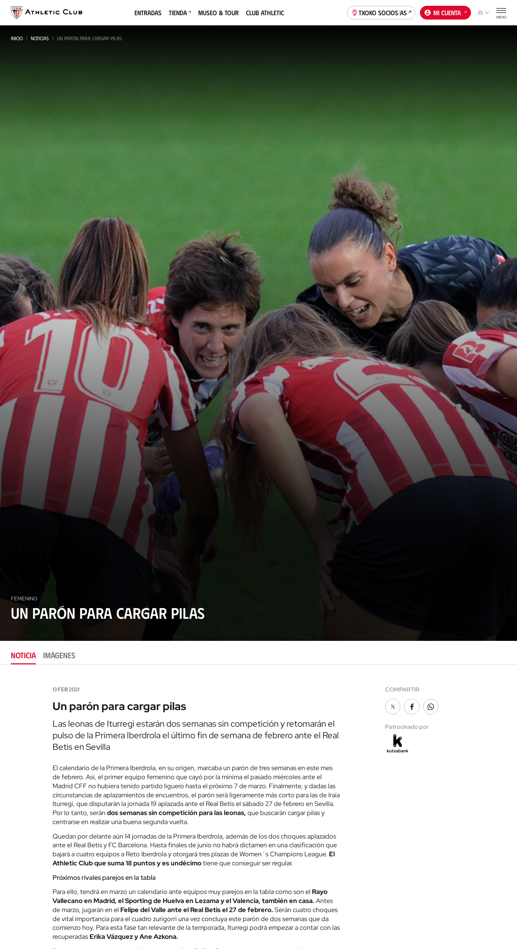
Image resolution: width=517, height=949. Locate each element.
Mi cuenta (445, 12)
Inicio (17, 38)
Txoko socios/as (381, 12)
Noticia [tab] (23, 655)
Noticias (40, 38)
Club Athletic (265, 13)
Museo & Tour (218, 13)
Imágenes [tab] (59, 655)
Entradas (148, 13)
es (483, 12)
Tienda (180, 13)
